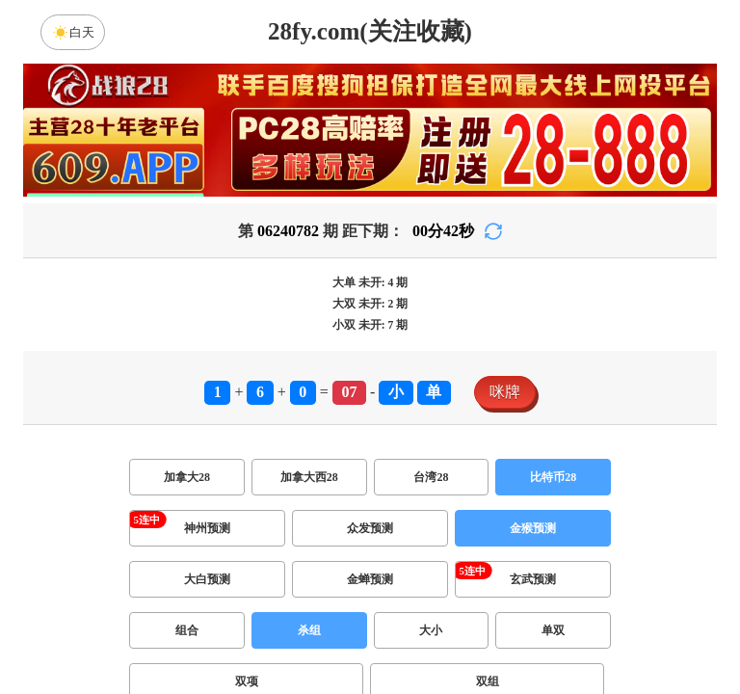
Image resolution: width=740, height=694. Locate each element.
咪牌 (504, 392)
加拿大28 (187, 477)
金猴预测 (533, 528)
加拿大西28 (309, 477)
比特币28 (553, 477)
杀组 (309, 630)
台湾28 (430, 477)
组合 (186, 630)
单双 (553, 630)
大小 (430, 630)
